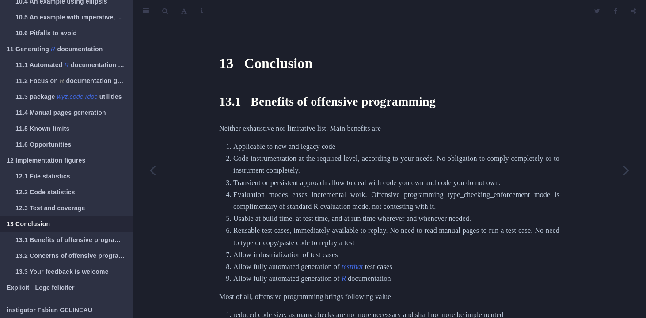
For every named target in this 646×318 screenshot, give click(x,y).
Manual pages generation (60, 112)
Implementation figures (46, 160)
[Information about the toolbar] (201, 11)
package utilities (68, 96)
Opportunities (43, 144)
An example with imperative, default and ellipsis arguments (74, 17)
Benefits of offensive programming (74, 239)
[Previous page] (152, 170)
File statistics (42, 176)
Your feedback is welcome (62, 271)
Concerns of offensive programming (74, 255)
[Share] (633, 11)
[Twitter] (597, 11)
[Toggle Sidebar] (146, 11)
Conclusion (28, 223)
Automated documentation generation (74, 64)
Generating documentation (55, 49)
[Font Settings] (184, 11)
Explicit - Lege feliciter (41, 287)
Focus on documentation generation (74, 80)
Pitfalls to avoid (46, 33)
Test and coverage (50, 208)
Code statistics (45, 192)
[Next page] (626, 170)
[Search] (165, 11)
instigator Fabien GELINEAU (49, 310)
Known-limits (42, 128)
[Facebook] (615, 11)
